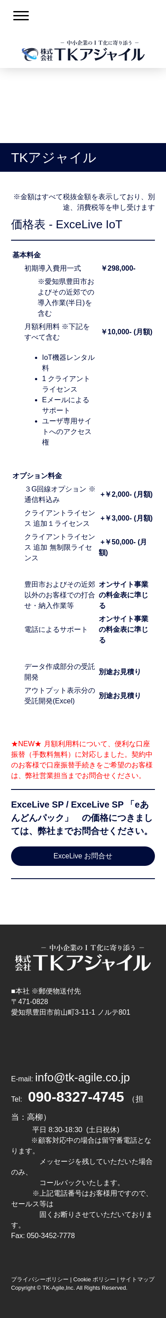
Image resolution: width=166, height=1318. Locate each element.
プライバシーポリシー (40, 1279)
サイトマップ (137, 1279)
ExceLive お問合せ (83, 856)
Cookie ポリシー (94, 1279)
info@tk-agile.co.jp (82, 1077)
